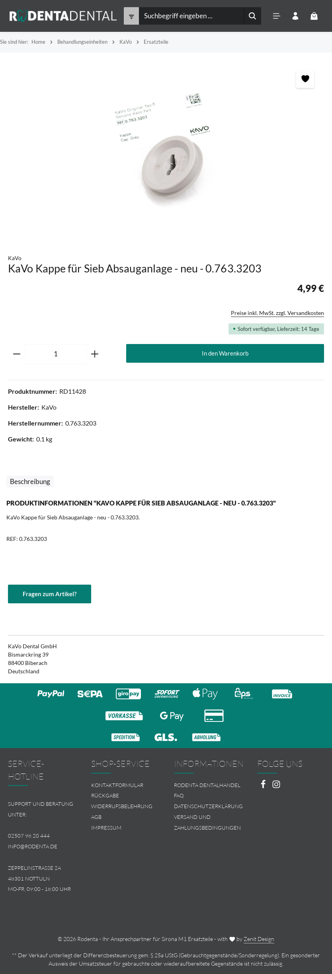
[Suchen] (252, 16)
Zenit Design (259, 938)
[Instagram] (276, 786)
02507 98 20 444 (29, 836)
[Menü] (276, 16)
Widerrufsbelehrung (121, 806)
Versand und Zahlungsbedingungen (207, 822)
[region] (166, 149)
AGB (96, 817)
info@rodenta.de (32, 846)
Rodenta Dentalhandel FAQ (207, 790)
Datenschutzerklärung (208, 806)
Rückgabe (105, 796)
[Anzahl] (56, 354)
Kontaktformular (117, 785)
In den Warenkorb (225, 353)
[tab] (30, 481)
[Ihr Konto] (295, 16)
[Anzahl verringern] (16, 354)
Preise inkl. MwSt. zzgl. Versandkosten (277, 312)
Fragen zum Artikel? (49, 593)
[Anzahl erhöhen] (95, 354)
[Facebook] (264, 786)
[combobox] (191, 16)
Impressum (106, 827)
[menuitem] (124, 785)
